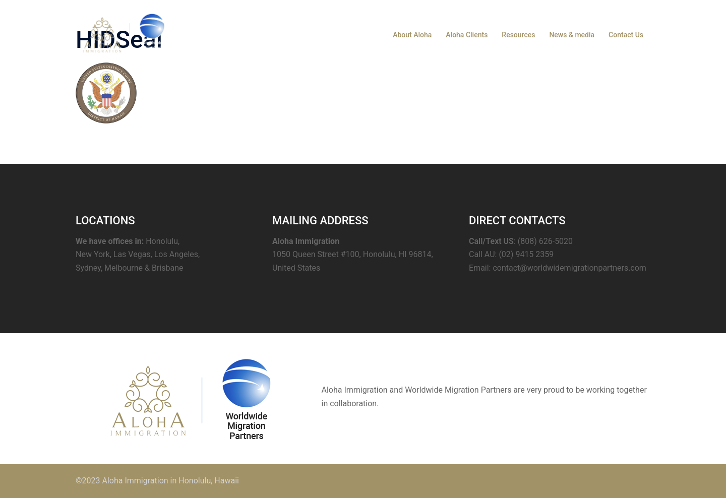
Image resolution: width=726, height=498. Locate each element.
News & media (571, 35)
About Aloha (412, 35)
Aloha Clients (467, 35)
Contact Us (626, 35)
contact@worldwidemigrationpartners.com (569, 268)
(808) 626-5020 (545, 241)
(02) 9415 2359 (526, 254)
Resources (518, 35)
